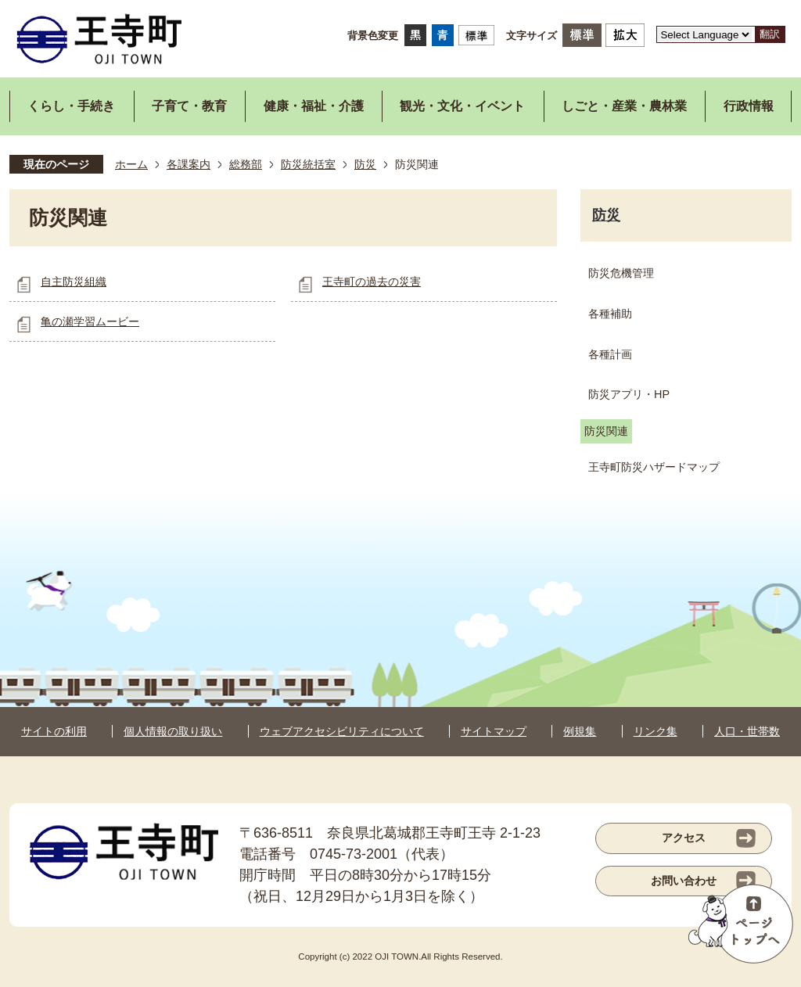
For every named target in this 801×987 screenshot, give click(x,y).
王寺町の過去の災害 (371, 281)
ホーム (131, 164)
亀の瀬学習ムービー (90, 321)
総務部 (245, 164)
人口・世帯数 (747, 731)
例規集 (579, 731)
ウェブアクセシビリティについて (342, 731)
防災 (365, 164)
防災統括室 (308, 164)
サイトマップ (493, 731)
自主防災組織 (73, 281)
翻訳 (770, 34)
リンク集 (655, 731)
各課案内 (188, 164)
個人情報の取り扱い (173, 731)
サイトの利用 (54, 731)
